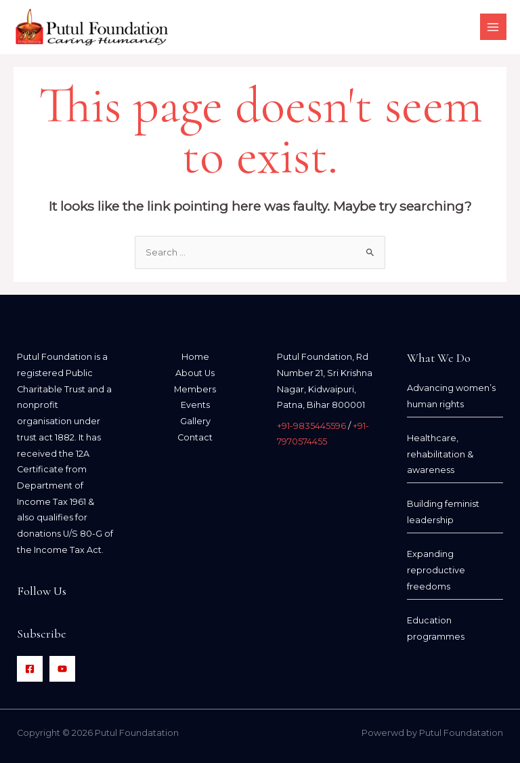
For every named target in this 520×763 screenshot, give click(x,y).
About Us (195, 373)
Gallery (195, 421)
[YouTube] (62, 669)
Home (195, 357)
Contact (195, 437)
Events (195, 405)
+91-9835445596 (311, 426)
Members (195, 389)
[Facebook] (30, 669)
